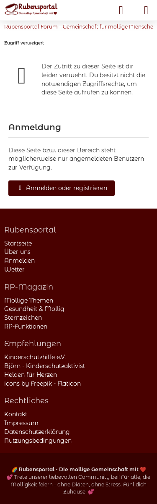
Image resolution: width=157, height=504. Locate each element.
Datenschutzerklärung (37, 432)
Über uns (17, 252)
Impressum (21, 423)
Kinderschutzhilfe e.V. (35, 357)
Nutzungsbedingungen (38, 440)
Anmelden (19, 260)
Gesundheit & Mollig (34, 309)
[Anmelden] (121, 10)
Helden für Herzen (30, 375)
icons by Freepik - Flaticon (42, 383)
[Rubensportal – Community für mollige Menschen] (31, 9)
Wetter (14, 269)
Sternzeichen (23, 317)
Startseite (18, 243)
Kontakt (15, 414)
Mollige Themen (28, 300)
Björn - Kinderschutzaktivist (44, 366)
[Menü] (146, 10)
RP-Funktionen (25, 326)
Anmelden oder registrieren (61, 188)
